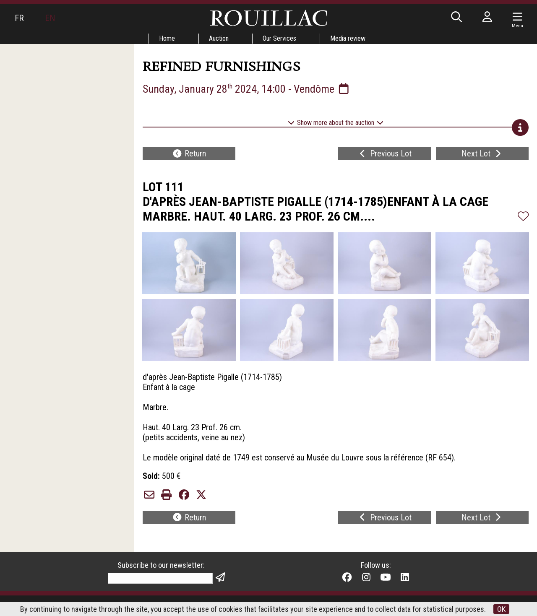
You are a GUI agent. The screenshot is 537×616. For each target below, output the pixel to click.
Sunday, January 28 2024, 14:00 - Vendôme (247, 89)
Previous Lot (384, 153)
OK (501, 609)
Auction (219, 38)
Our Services (279, 38)
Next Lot (482, 153)
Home (167, 38)
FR (19, 18)
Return (189, 153)
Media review (347, 38)
